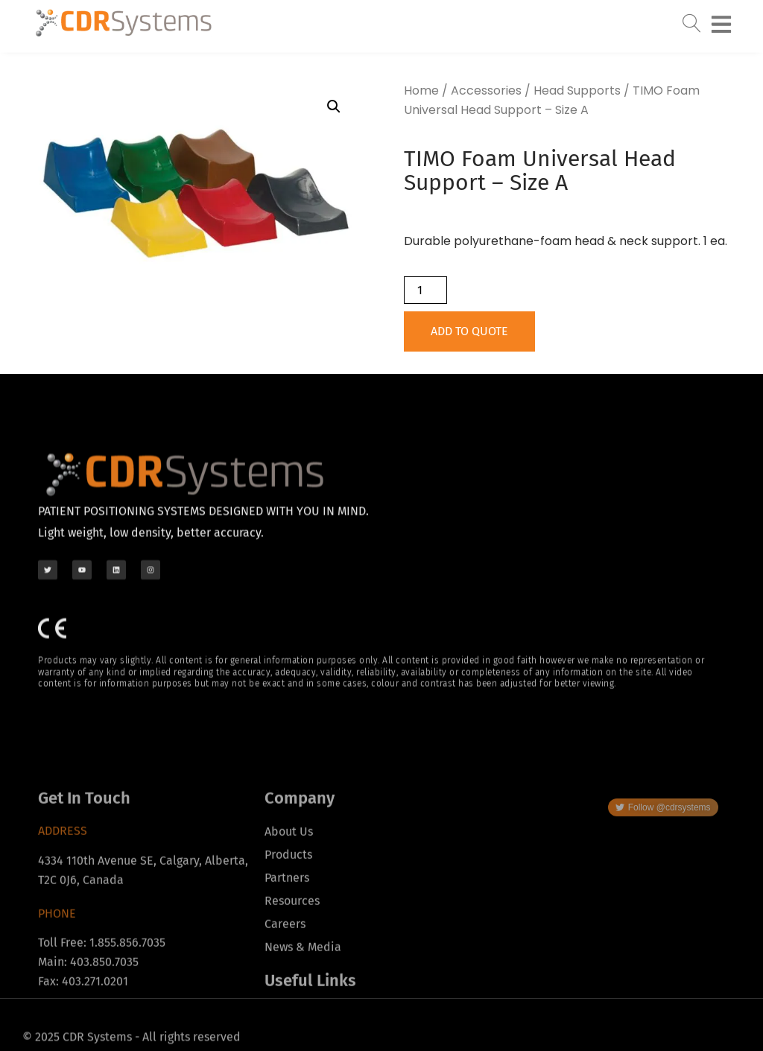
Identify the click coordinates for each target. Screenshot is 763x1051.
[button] (333, 106)
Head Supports (577, 90)
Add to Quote (469, 331)
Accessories (486, 90)
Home (421, 90)
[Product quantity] (425, 290)
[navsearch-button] (691, 19)
